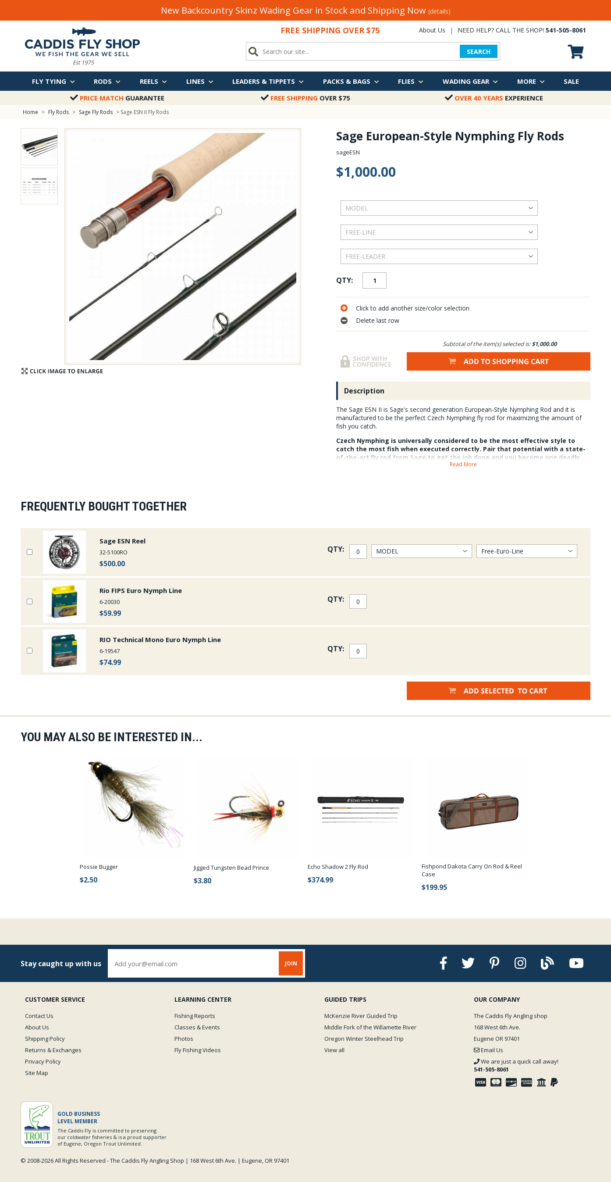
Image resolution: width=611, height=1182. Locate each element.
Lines (199, 81)
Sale (571, 81)
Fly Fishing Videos (197, 1050)
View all (334, 1050)
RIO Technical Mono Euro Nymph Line (160, 639)
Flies (410, 81)
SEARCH (478, 51)
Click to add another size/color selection (412, 308)
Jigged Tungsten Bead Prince (231, 867)
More (531, 81)
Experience (494, 97)
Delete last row (377, 320)
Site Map (36, 1073)
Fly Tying (53, 81)
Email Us (488, 1050)
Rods (107, 81)
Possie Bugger (99, 867)
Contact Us (39, 1016)
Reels (153, 81)
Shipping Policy (45, 1039)
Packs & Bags (351, 81)
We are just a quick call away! (516, 1065)
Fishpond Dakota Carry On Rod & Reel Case (472, 870)
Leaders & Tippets (268, 81)
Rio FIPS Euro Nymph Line (140, 590)
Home (30, 112)
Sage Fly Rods (96, 112)
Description (364, 391)
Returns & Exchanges (53, 1050)
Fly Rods (58, 112)
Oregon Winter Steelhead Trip (364, 1039)
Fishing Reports (194, 1016)
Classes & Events (197, 1027)
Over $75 (305, 97)
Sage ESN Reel (122, 540)
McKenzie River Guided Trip (361, 1016)
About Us (432, 30)
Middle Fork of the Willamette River (370, 1027)
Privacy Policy (43, 1061)
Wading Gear (470, 81)
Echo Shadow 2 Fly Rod (338, 867)
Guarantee (117, 97)
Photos (183, 1039)
